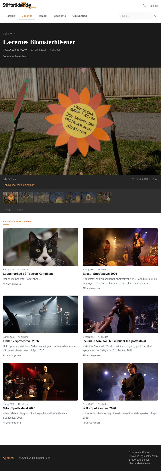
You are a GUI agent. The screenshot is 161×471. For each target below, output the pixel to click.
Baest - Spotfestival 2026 (100, 273)
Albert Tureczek (18, 49)
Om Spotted (79, 15)
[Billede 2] (26, 197)
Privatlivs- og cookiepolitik (143, 456)
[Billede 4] (57, 197)
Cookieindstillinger (139, 452)
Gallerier (27, 15)
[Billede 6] (88, 197)
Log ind (154, 5)
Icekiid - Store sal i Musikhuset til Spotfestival (114, 341)
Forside (10, 15)
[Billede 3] (41, 197)
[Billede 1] (10, 197)
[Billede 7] (104, 197)
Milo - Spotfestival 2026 (19, 408)
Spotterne (60, 15)
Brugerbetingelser (139, 459)
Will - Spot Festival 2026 (99, 408)
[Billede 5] (73, 197)
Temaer (42, 15)
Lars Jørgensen (93, 288)
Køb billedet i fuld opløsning (18, 184)
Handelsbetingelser (140, 463)
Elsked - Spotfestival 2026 (21, 341)
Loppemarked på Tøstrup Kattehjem (28, 273)
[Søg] (155, 15)
